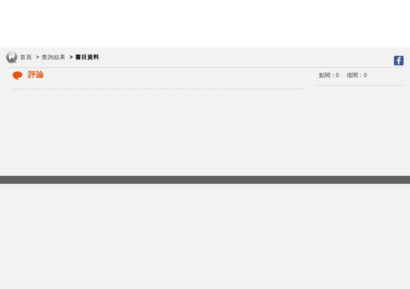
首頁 (26, 57)
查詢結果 (54, 57)
